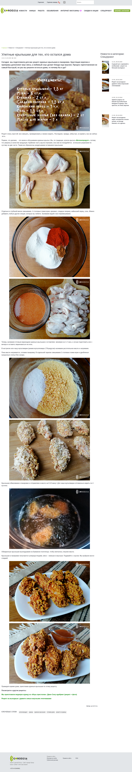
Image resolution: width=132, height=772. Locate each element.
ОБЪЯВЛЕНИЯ (52, 11)
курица (31, 712)
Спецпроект (19, 48)
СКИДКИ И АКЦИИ (91, 11)
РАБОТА (41, 11)
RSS (77, 758)
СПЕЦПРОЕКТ (106, 11)
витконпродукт (23, 712)
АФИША (32, 11)
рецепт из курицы (61, 712)
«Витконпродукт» (82, 140)
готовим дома (51, 712)
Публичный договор (52, 760)
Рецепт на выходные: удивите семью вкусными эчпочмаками (120, 83)
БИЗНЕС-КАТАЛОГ (122, 11)
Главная (4, 48)
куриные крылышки (39, 712)
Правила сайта (67, 758)
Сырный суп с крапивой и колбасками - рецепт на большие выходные (120, 66)
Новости (11, 48)
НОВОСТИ (23, 11)
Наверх (120, 765)
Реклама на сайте (52, 758)
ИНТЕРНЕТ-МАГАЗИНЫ (71, 11)
